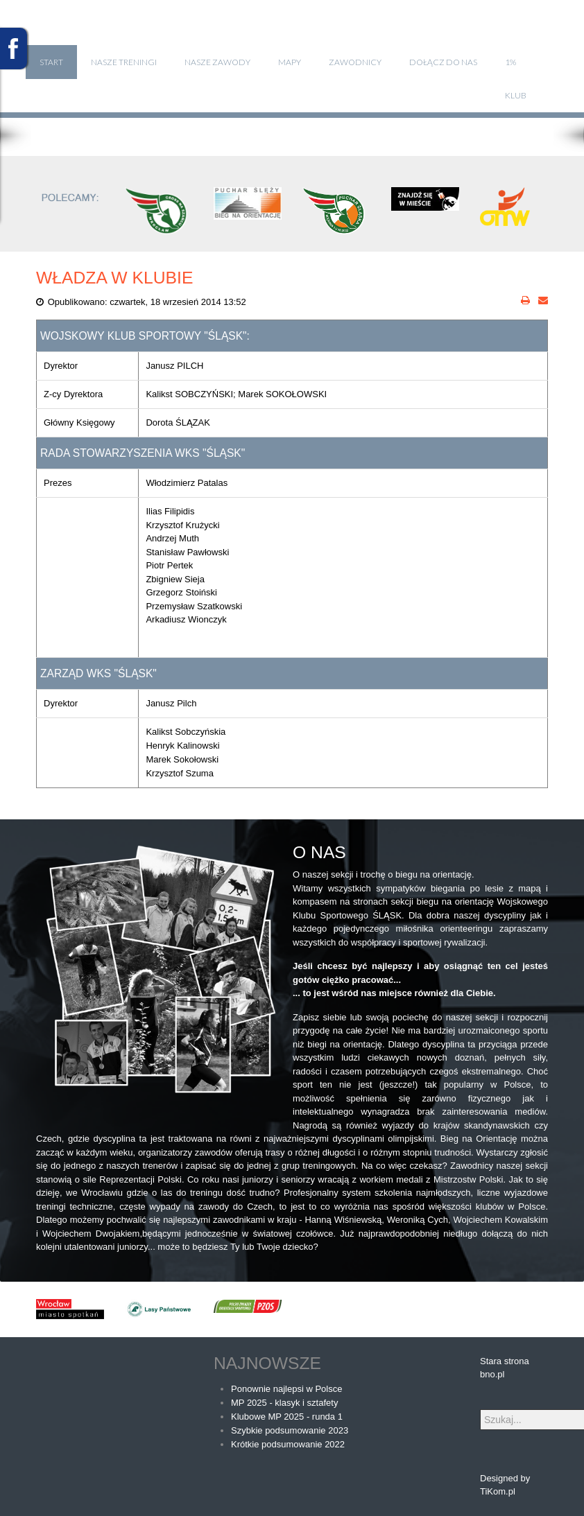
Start (51, 62)
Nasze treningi (124, 62)
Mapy (289, 62)
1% (510, 62)
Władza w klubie (114, 277)
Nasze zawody (217, 62)
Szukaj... (480, 1409)
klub (515, 95)
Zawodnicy (355, 62)
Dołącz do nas (443, 62)
